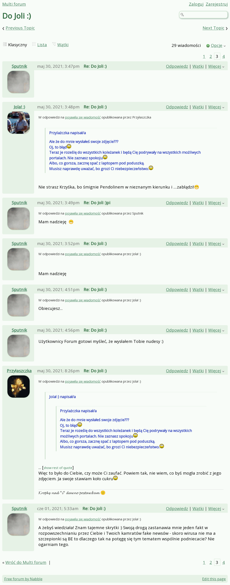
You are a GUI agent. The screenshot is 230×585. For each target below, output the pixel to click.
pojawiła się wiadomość (83, 117)
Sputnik (19, 66)
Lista (42, 44)
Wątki (63, 44)
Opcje (216, 45)
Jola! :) (19, 107)
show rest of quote (58, 469)
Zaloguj (196, 4)
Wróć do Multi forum (25, 563)
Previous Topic (20, 28)
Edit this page (214, 580)
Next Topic (213, 28)
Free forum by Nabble (23, 580)
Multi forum (14, 4)
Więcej (214, 66)
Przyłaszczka (19, 372)
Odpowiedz (177, 66)
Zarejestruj (217, 4)
